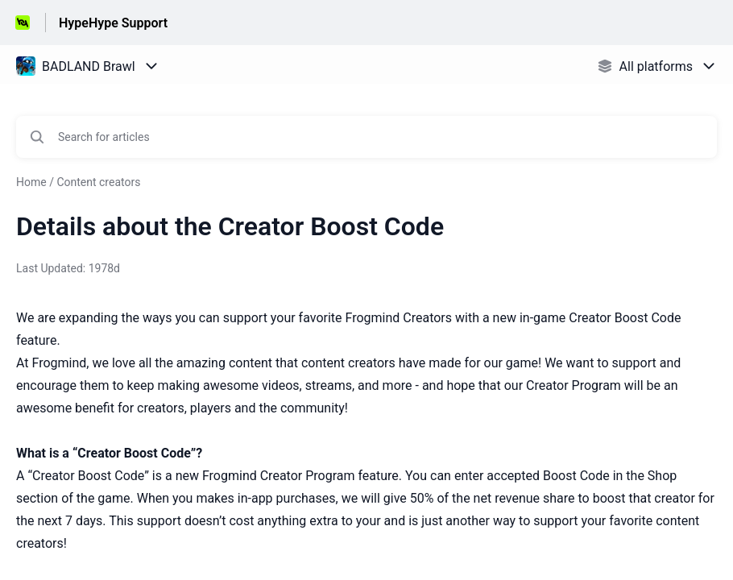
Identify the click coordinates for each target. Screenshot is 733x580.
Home (31, 182)
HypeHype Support (113, 23)
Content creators (98, 182)
